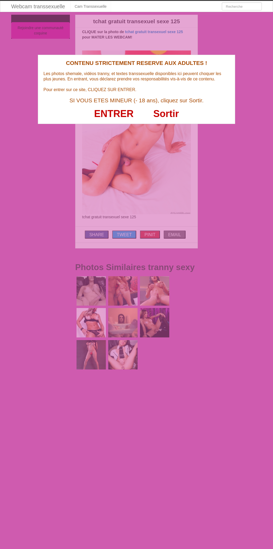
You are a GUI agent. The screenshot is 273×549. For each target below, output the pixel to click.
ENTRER (114, 113)
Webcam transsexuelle (38, 6)
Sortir (166, 113)
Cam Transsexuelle (91, 6)
